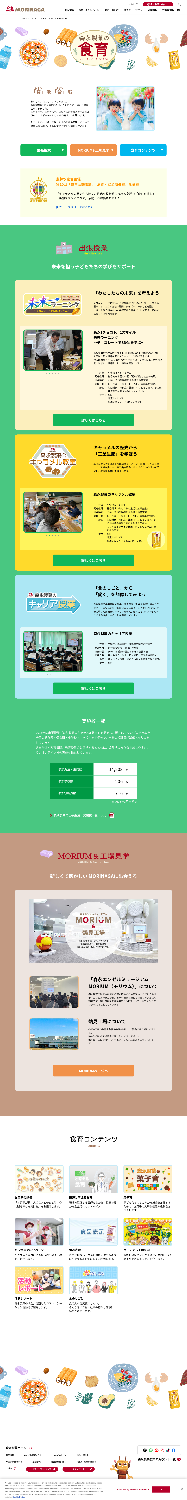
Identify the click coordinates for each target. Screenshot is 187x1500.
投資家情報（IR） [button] (171, 10)
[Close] (182, 1489)
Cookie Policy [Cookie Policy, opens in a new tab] (18, 1497)
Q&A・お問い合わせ (158, 4)
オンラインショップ (44, 1469)
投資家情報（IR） (59, 1462)
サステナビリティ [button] (133, 10)
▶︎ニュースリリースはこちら (75, 207)
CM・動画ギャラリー (34, 1455)
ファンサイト (82, 1469)
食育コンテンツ (143, 150)
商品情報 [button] (69, 10)
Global (133, 4)
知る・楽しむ (35, 18)
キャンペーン (60, 1455)
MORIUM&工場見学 (93, 150)
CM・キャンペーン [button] (89, 10)
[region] (93, 1489)
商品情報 (10, 1455)
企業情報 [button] (152, 10)
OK (161, 1489)
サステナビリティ (14, 1462)
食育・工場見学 (48, 18)
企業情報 (36, 1462)
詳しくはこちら (93, 420)
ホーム (24, 18)
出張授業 (44, 150)
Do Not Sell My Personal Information (132, 1489)
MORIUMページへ (93, 1070)
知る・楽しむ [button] (112, 10)
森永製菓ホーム (16, 1448)
